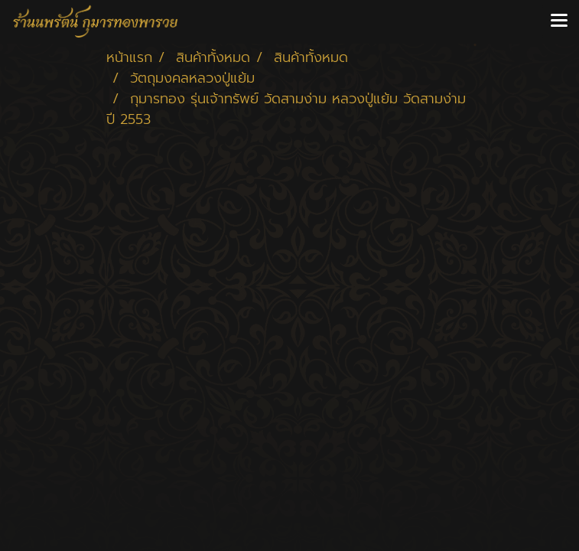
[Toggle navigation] (559, 21)
